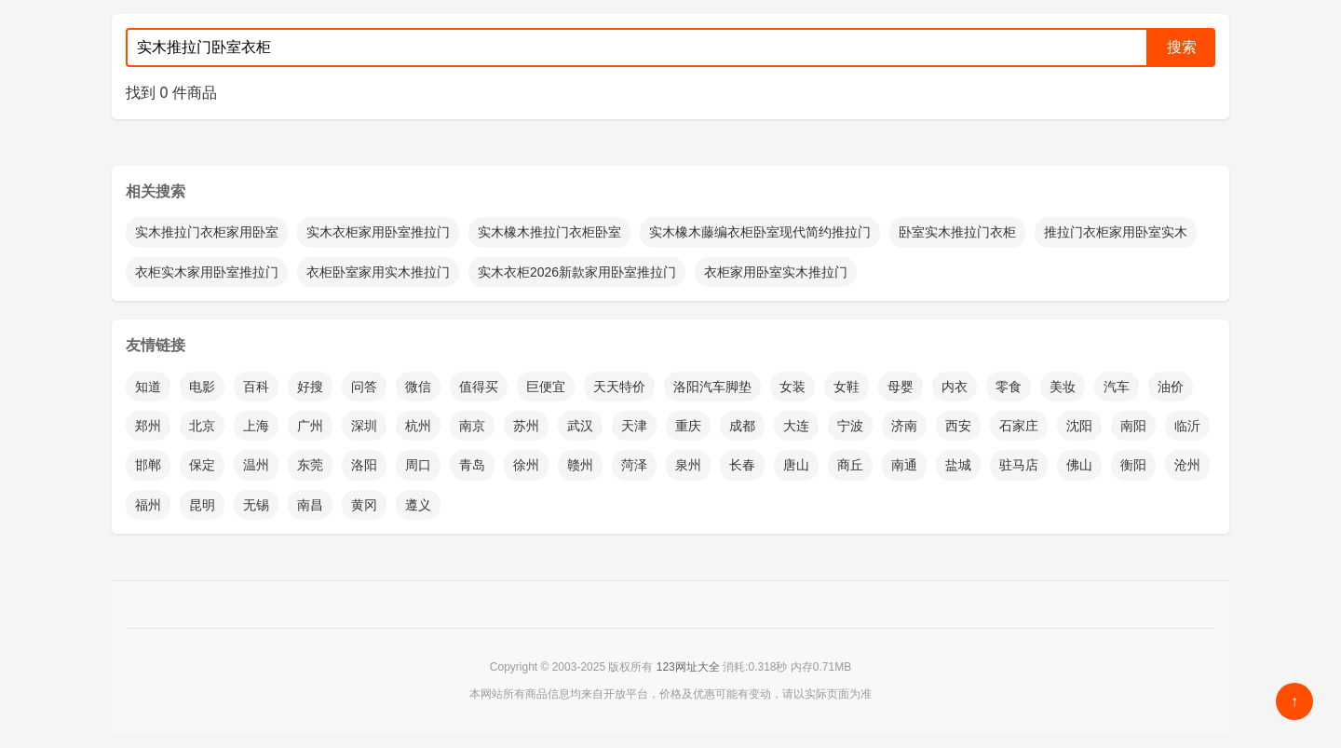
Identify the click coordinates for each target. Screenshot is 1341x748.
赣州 (580, 464)
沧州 (1187, 464)
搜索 (1182, 47)
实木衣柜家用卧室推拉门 (378, 231)
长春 (742, 464)
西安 (958, 425)
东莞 (310, 464)
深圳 (364, 425)
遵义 (418, 504)
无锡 (256, 504)
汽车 (1117, 386)
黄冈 (364, 504)
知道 (148, 386)
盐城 (958, 464)
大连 (796, 425)
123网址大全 (688, 666)
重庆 (688, 425)
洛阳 (364, 464)
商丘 (850, 464)
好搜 (310, 386)
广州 (310, 425)
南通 (904, 464)
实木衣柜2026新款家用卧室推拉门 (577, 272)
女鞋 (846, 386)
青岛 (472, 464)
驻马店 (1018, 464)
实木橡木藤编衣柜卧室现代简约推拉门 (760, 231)
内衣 (954, 386)
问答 (364, 386)
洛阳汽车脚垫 (712, 386)
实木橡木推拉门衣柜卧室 (549, 231)
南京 (472, 425)
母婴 (900, 386)
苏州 (526, 425)
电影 (202, 386)
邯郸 (148, 464)
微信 (418, 386)
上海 (256, 425)
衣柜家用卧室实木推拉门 (775, 272)
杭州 (418, 425)
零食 (1009, 386)
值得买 (478, 386)
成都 (742, 425)
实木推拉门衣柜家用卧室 (206, 231)
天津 (634, 425)
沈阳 (1079, 425)
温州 (256, 464)
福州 (148, 504)
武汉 (580, 425)
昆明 (202, 504)
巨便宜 (545, 386)
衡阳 (1133, 464)
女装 (792, 386)
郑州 (148, 425)
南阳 (1133, 425)
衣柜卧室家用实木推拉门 (378, 272)
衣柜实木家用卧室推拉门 (206, 272)
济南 (904, 425)
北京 (202, 425)
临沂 (1187, 425)
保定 (202, 464)
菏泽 (634, 464)
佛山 (1079, 464)
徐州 (526, 464)
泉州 (688, 464)
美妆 (1063, 386)
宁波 (850, 425)
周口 (418, 464)
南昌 (310, 504)
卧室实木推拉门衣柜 (957, 231)
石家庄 (1018, 425)
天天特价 (619, 386)
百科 (256, 386)
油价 (1171, 386)
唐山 (796, 464)
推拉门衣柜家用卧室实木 (1115, 231)
